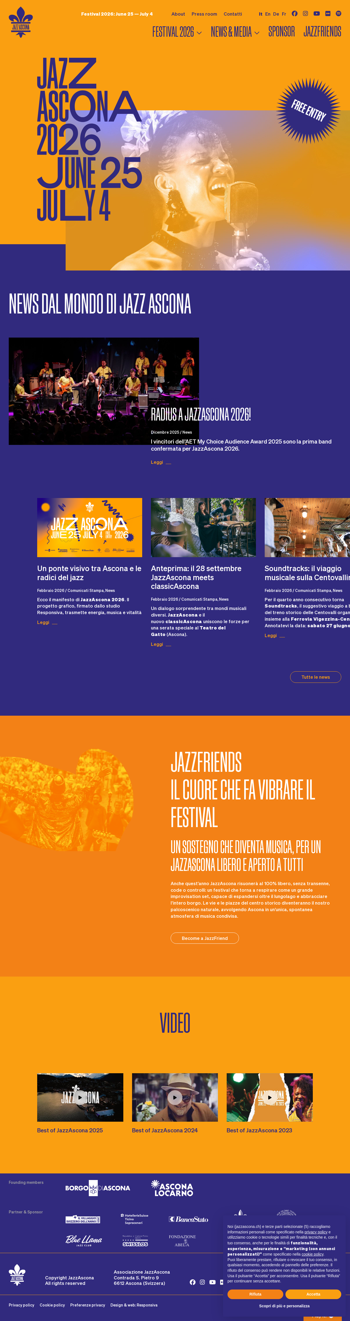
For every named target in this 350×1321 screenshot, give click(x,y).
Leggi (157, 462)
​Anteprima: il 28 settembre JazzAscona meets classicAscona (196, 577)
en (267, 13)
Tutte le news (315, 677)
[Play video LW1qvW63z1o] (175, 1097)
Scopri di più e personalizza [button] (284, 1306)
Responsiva (147, 1305)
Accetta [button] (313, 1294)
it (260, 14)
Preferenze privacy (87, 1305)
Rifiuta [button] (255, 1294)
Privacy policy (21, 1305)
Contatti (233, 13)
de (276, 13)
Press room (204, 13)
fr (284, 13)
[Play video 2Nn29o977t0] (270, 1097)
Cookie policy (52, 1305)
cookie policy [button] (312, 1254)
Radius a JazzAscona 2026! (201, 414)
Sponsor (282, 31)
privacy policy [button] (316, 1232)
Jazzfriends (322, 31)
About (178, 13)
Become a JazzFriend (205, 938)
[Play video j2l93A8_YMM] (80, 1097)
